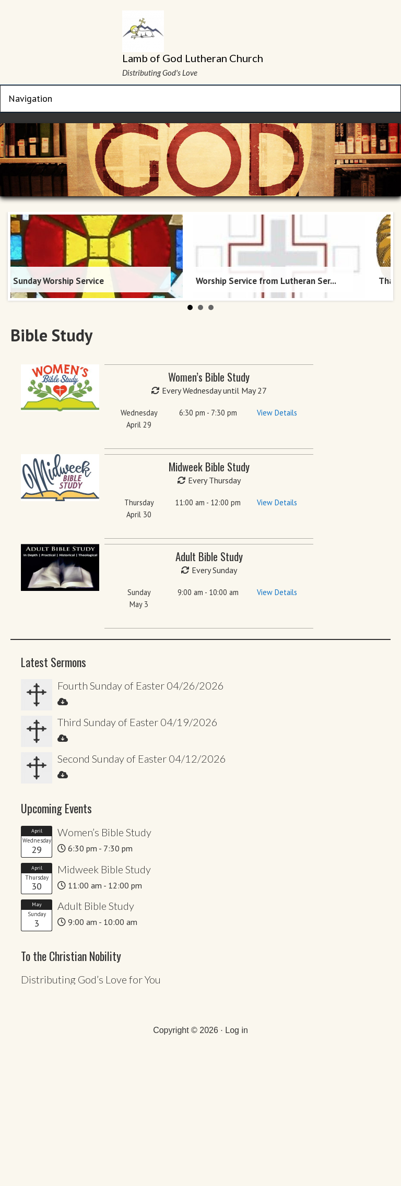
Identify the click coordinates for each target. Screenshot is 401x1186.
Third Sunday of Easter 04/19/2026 (137, 722)
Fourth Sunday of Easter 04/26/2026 (140, 685)
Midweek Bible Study (104, 869)
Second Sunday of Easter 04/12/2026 (141, 758)
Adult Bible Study (95, 905)
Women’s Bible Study (104, 832)
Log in (236, 1030)
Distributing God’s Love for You (91, 979)
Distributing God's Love (159, 72)
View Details (277, 413)
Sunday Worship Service (58, 281)
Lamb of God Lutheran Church (192, 58)
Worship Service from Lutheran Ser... (266, 281)
